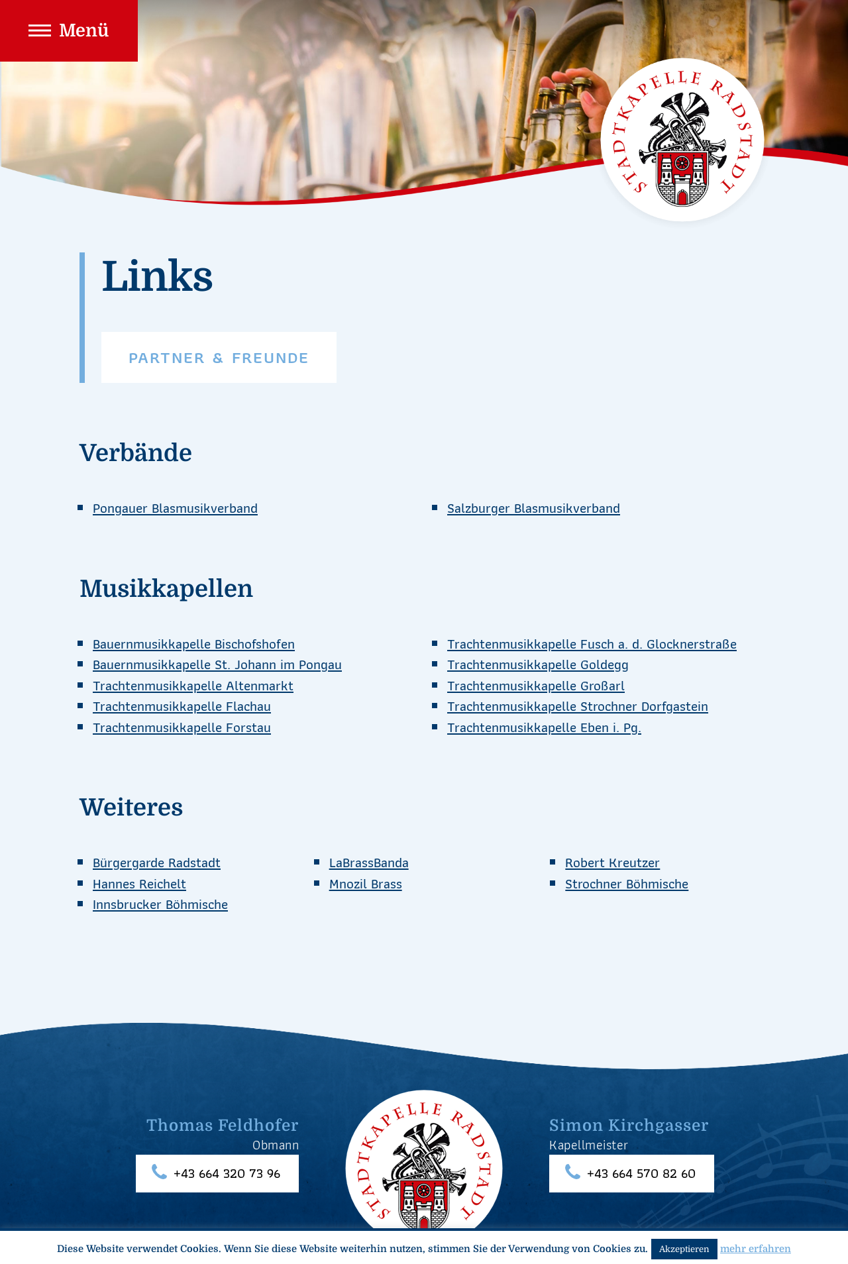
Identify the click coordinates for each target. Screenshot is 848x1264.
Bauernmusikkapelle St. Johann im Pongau (217, 664)
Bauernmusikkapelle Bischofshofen (194, 644)
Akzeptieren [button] (684, 1249)
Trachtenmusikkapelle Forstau (182, 727)
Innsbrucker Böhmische (160, 904)
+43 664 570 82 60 (641, 1173)
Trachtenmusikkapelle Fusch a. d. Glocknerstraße (592, 644)
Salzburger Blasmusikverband (533, 508)
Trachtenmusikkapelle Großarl (536, 685)
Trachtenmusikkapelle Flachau (182, 706)
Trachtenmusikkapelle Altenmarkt (193, 685)
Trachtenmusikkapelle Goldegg (538, 664)
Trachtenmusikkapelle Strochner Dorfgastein (577, 706)
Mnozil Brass (365, 883)
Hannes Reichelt (139, 883)
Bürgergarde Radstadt (157, 862)
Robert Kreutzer (612, 862)
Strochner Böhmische (626, 883)
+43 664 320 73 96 (227, 1173)
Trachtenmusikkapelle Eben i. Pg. (544, 727)
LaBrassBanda (369, 862)
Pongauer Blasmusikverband (175, 508)
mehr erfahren (755, 1249)
